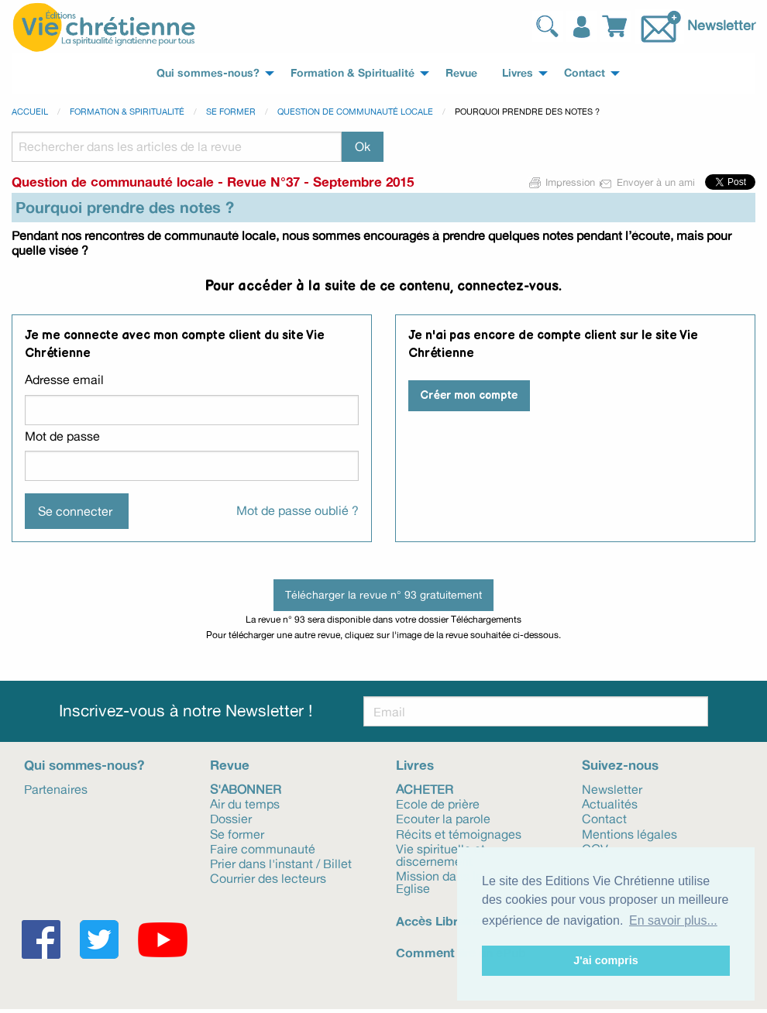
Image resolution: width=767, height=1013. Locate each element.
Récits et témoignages (458, 833)
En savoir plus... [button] (673, 920)
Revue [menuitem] (461, 73)
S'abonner (245, 788)
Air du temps (245, 803)
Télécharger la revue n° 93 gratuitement (383, 594)
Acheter (424, 788)
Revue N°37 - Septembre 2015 (320, 181)
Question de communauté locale (355, 111)
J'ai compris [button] (605, 960)
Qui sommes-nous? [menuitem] (208, 73)
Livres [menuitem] (517, 73)
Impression (562, 182)
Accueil (30, 111)
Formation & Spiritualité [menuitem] (352, 73)
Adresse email (64, 379)
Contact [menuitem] (584, 73)
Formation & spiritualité (127, 111)
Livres (415, 765)
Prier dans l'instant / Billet (281, 863)
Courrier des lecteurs (268, 877)
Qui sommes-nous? (84, 765)
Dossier (231, 818)
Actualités (610, 803)
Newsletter (721, 24)
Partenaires (56, 788)
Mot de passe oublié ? (297, 510)
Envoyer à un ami (648, 182)
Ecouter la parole (443, 818)
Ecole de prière (438, 803)
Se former (231, 111)
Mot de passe (62, 436)
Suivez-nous (620, 765)
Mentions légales (629, 833)
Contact (604, 818)
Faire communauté (262, 848)
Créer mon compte (469, 395)
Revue (229, 765)
